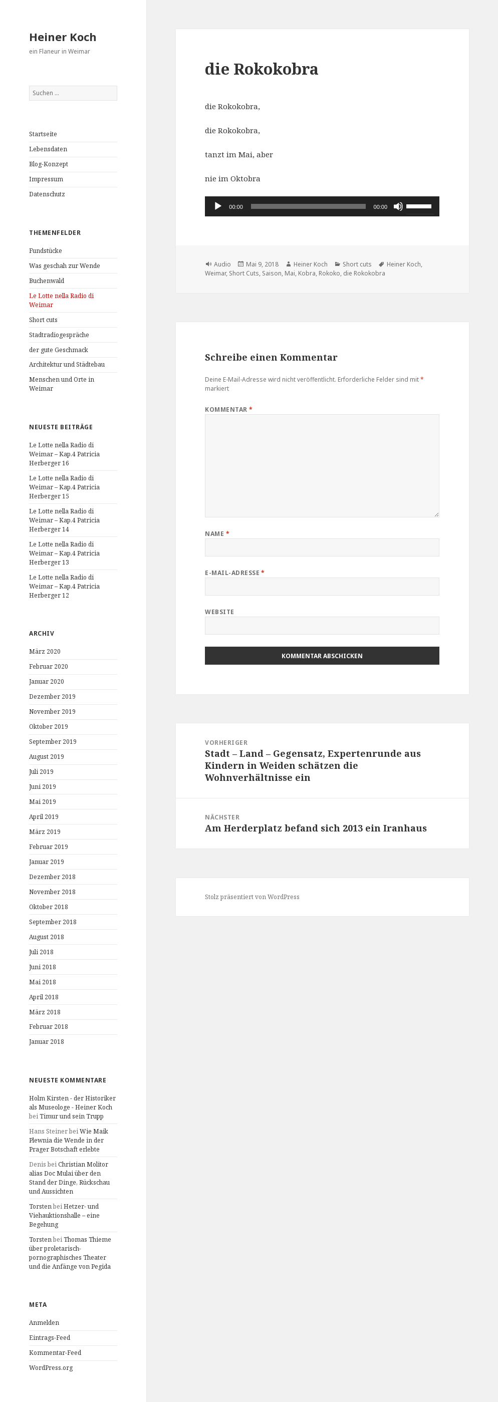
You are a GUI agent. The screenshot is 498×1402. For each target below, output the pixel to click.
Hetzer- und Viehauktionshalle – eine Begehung (64, 1215)
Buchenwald (46, 280)
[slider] (308, 206)
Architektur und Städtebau (67, 364)
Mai (290, 273)
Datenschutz (47, 194)
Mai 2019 (42, 801)
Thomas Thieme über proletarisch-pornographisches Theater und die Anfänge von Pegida (70, 1253)
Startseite (43, 134)
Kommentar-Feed (55, 1352)
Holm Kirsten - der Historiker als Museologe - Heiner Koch (72, 1102)
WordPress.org (51, 1367)
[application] (322, 206)
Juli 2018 (41, 952)
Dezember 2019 (52, 696)
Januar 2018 (46, 1041)
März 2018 (45, 1012)
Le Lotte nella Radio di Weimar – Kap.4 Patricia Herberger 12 (64, 586)
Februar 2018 (48, 1026)
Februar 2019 (48, 847)
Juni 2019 (42, 786)
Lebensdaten (48, 149)
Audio (222, 264)
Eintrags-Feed (49, 1337)
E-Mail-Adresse (235, 573)
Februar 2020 (48, 666)
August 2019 (46, 756)
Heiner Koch (63, 36)
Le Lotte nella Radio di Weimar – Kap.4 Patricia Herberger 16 (64, 454)
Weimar (215, 273)
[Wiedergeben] (218, 206)
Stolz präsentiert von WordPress (252, 897)
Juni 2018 (42, 967)
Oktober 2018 (48, 907)
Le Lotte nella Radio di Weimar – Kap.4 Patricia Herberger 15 (64, 487)
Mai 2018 (42, 982)
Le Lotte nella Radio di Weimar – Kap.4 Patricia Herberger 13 (64, 553)
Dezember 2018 (52, 877)
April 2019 (44, 816)
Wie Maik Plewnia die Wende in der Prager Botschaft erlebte (68, 1140)
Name (217, 533)
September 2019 (53, 741)
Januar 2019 (46, 862)
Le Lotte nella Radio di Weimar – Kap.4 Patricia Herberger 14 (64, 520)
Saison (272, 273)
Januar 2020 (46, 681)
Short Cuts (244, 273)
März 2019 (45, 831)
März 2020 (45, 651)
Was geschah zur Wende (64, 265)
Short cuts (43, 320)
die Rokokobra (364, 273)
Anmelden (44, 1322)
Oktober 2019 (48, 726)
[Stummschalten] (398, 206)
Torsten (40, 1206)
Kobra (307, 273)
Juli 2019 (41, 771)
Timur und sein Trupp (72, 1116)
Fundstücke (45, 250)
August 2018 (46, 937)
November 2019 (52, 711)
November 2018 (52, 892)
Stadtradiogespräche (59, 335)
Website (219, 612)
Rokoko (329, 273)
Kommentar (229, 409)
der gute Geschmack (58, 350)
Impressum (46, 179)
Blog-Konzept (48, 164)
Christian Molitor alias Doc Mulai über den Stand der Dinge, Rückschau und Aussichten (69, 1178)
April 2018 (44, 997)
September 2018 (53, 922)
